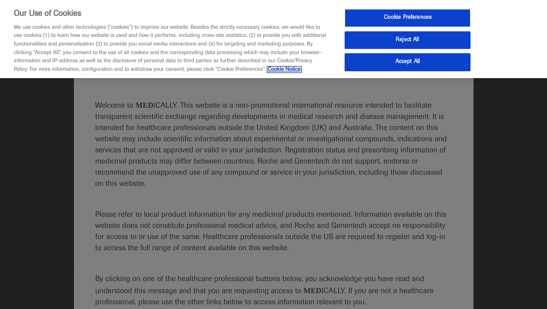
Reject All (407, 39)
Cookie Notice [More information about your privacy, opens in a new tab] (284, 69)
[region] (273, 39)
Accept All (407, 61)
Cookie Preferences (407, 17)
